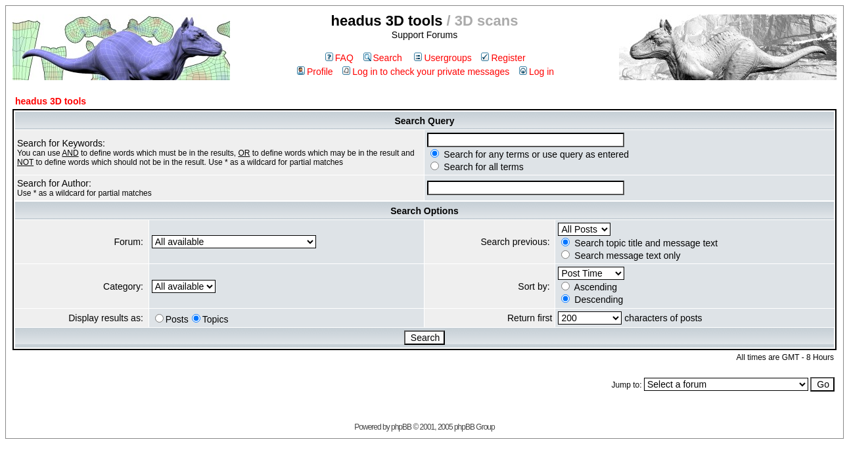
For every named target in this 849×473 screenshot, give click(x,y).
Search (382, 58)
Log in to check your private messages (425, 71)
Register (503, 58)
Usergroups (442, 58)
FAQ (339, 58)
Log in (536, 71)
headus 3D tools (50, 101)
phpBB (401, 427)
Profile (315, 71)
